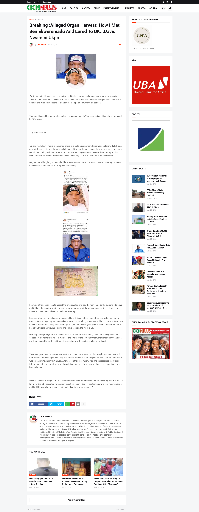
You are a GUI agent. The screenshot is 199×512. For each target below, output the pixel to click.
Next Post (120, 509)
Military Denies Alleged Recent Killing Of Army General (157, 260)
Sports (142, 8)
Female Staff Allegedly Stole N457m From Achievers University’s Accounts (157, 290)
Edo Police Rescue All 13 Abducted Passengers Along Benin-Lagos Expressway (74, 482)
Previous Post (34, 509)
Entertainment (111, 8)
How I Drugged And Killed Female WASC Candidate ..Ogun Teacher (41, 482)
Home (29, 2)
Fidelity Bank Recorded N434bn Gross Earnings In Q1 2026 (158, 219)
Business (129, 8)
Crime (97, 8)
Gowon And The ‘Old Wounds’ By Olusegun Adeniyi (156, 274)
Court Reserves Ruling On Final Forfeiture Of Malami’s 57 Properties (158, 305)
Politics (74, 8)
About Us (37, 2)
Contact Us (47, 2)
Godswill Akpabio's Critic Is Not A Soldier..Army (158, 246)
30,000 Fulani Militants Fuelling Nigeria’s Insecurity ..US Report (157, 178)
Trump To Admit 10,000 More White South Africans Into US (157, 233)
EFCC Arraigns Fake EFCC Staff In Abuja (158, 205)
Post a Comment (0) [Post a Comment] (76, 500)
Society (86, 8)
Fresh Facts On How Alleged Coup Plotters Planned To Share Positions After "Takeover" (108, 482)
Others (153, 8)
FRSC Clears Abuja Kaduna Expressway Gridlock (155, 192)
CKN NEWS (46, 416)
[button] (163, 8)
